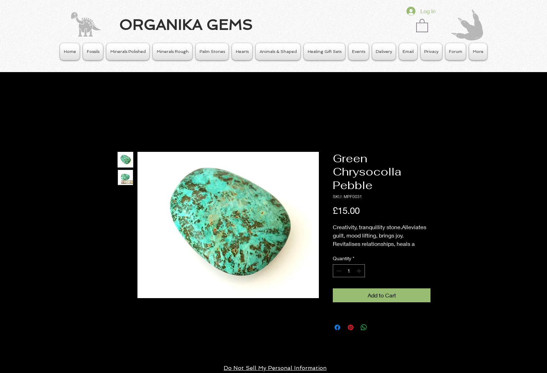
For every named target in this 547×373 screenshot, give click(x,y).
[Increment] (359, 271)
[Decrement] (338, 271)
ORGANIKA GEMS (186, 24)
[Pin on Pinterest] (350, 327)
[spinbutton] (349, 271)
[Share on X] (377, 327)
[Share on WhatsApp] (364, 327)
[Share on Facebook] (337, 327)
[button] (422, 25)
